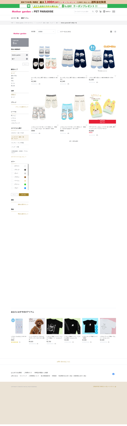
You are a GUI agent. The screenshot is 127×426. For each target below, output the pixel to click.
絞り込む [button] (24, 194)
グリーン (20, 184)
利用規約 (54, 376)
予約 (12, 80)
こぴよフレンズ (15, 123)
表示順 (33, 31)
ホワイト (20, 166)
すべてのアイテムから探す (81, 11)
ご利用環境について (34, 376)
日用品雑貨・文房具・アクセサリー (19, 151)
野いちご (13, 115)
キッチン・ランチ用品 (17, 142)
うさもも (13, 120)
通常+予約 (14, 75)
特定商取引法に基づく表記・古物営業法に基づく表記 (72, 376)
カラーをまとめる (65, 31)
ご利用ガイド (28, 372)
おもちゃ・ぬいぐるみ (17, 133)
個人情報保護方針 (45, 376)
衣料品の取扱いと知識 (41, 372)
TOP (12, 22)
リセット (25, 64)
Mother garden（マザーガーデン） (25, 22)
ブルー (20, 188)
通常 (12, 78)
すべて (13, 97)
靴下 (57, 22)
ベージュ (20, 181)
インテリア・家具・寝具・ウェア (44, 22)
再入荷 (13, 85)
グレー (20, 173)
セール (13, 83)
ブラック (20, 170)
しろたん (13, 118)
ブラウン (20, 177)
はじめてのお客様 (16, 372)
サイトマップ (23, 376)
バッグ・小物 (15, 147)
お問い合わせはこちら (63, 361)
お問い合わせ (14, 376)
